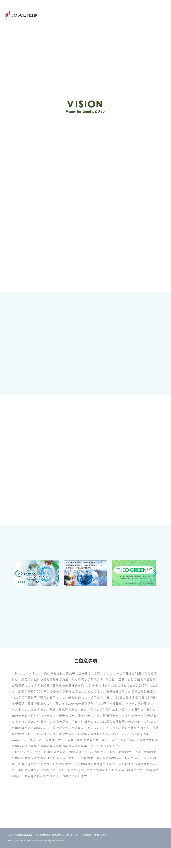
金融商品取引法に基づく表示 (94, 835)
